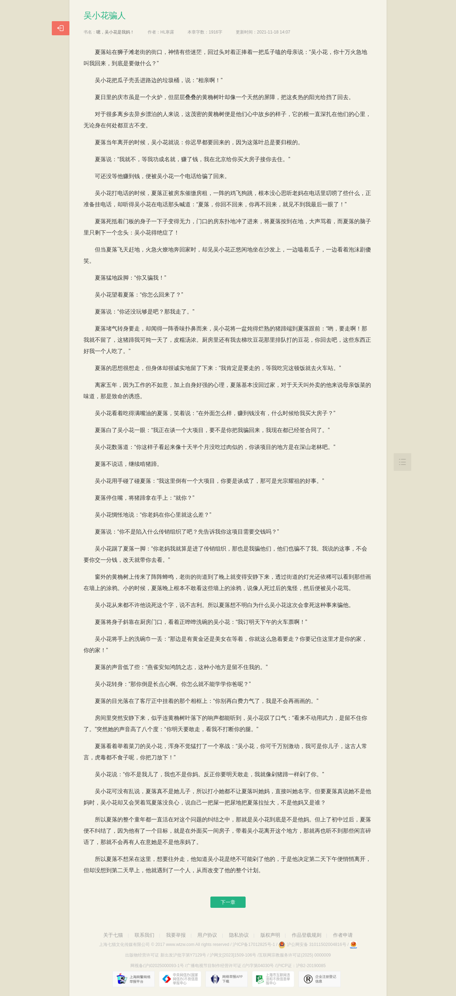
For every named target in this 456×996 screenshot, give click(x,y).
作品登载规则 (306, 935)
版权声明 (270, 935)
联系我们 (144, 935)
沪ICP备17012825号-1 (254, 944)
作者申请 (343, 935)
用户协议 (207, 935)
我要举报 (176, 935)
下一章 (228, 902)
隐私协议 (239, 935)
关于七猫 (113, 935)
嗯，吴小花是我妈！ (115, 32)
